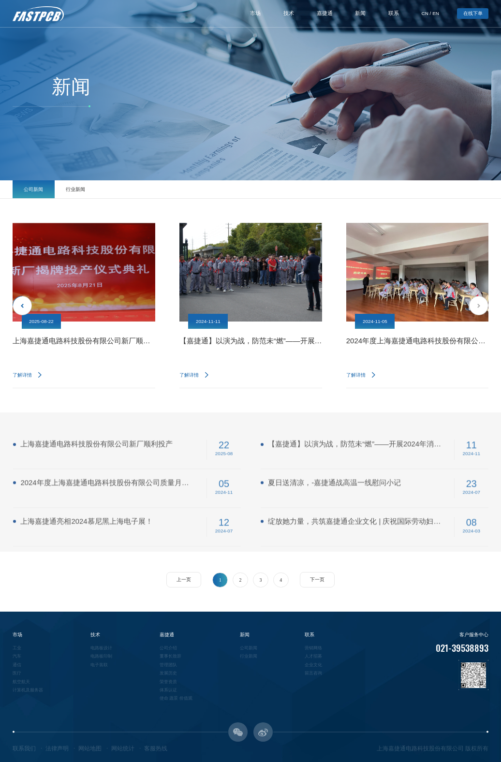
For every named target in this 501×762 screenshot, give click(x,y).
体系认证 (168, 690)
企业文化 (313, 664)
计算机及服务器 (28, 690)
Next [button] (478, 305)
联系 (393, 13)
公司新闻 (33, 189)
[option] (84, 305)
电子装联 (99, 664)
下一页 (317, 579)
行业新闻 (75, 189)
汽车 (17, 656)
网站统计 (122, 748)
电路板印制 (101, 656)
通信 (17, 664)
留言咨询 (313, 673)
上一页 (184, 579)
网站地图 (90, 748)
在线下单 (473, 13)
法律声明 (57, 748)
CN (425, 13)
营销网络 (313, 647)
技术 (288, 13)
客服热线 (155, 748)
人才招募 (313, 656)
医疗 (17, 673)
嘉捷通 (325, 13)
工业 (17, 647)
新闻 (360, 13)
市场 (255, 13)
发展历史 (168, 673)
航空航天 (21, 681)
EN (435, 13)
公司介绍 (168, 647)
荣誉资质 (168, 681)
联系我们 (24, 748)
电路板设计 (101, 647)
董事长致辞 (170, 656)
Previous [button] (22, 305)
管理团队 (168, 664)
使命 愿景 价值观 (176, 698)
